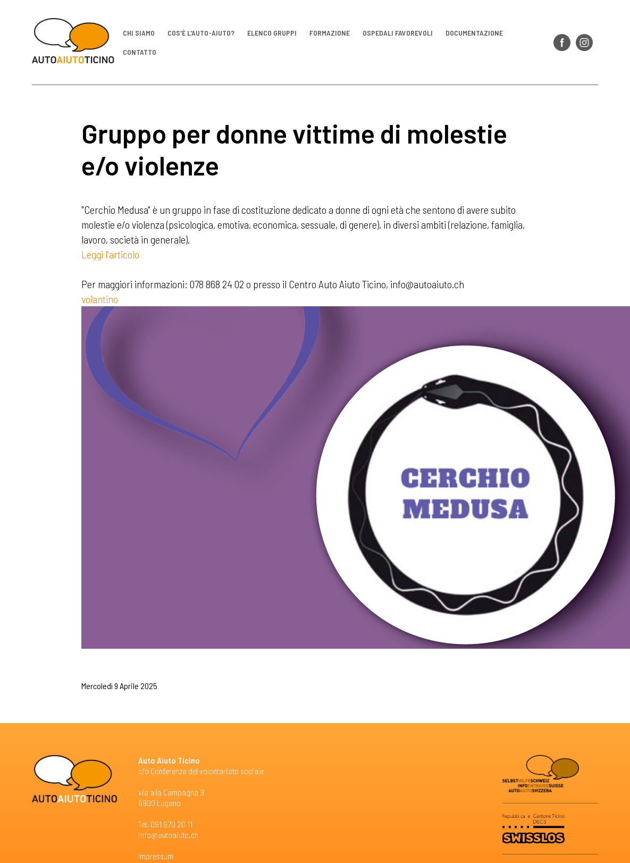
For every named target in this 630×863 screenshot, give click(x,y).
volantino (99, 298)
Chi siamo (139, 32)
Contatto (139, 51)
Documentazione (474, 32)
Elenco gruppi (272, 32)
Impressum (155, 856)
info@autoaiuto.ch (168, 835)
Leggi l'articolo (110, 254)
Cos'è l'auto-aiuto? (200, 32)
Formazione (329, 32)
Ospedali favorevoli (398, 32)
